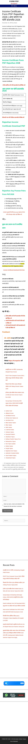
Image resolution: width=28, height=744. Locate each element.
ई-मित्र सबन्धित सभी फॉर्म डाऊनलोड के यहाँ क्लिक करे (14, 85)
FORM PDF (14, 1)
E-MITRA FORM (10, 429)
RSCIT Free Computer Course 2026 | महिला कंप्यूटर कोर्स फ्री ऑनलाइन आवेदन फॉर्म (15, 378)
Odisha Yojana (9, 446)
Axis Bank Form (10, 420)
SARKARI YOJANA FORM (12, 453)
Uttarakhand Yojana (10, 457)
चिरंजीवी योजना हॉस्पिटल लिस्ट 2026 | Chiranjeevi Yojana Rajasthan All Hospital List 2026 (13, 618)
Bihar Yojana (9, 425)
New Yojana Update (10, 443)
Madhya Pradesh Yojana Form (13, 439)
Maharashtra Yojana (11, 441)
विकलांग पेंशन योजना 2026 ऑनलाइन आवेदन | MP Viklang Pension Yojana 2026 (14, 386)
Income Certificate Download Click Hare (14, 270)
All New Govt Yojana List (12, 418)
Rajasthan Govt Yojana (11, 450)
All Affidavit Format (10, 415)
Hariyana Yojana (10, 432)
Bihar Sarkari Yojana (11, 422)
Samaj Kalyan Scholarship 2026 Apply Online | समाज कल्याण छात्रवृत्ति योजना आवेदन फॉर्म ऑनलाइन (14, 403)
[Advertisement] (14, 543)
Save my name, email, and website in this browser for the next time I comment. (14, 505)
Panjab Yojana (9, 448)
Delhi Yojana (9, 427)
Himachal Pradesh (10, 434)
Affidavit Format (9, 413)
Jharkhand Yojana (10, 436)
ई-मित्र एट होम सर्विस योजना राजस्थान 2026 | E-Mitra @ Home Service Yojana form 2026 (15, 395)
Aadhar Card (9, 411)
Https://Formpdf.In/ (15, 360)
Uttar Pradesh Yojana (11, 455)
